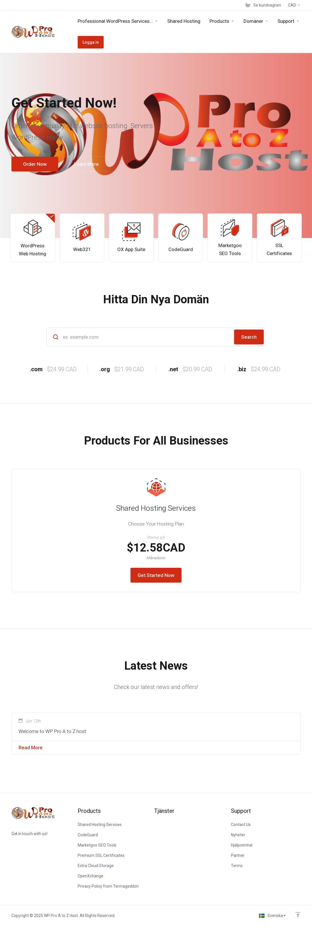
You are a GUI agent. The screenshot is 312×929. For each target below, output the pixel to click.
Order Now (35, 164)
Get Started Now (156, 575)
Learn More (86, 164)
